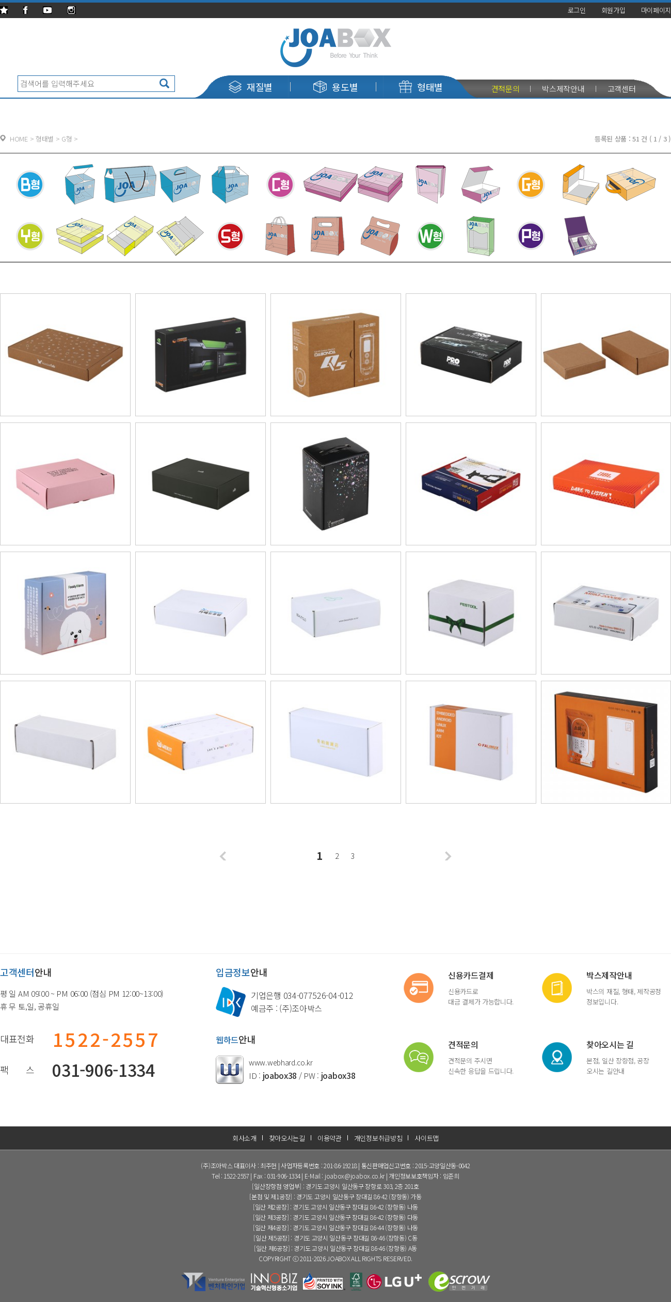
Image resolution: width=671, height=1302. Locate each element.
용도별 (335, 87)
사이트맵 (426, 1138)
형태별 (421, 87)
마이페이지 (656, 10)
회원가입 (613, 10)
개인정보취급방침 (378, 1138)
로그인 (577, 10)
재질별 (251, 87)
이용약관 (329, 1138)
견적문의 (505, 88)
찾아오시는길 (287, 1138)
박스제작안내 (563, 88)
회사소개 (244, 1138)
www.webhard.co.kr (281, 1062)
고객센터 (622, 88)
